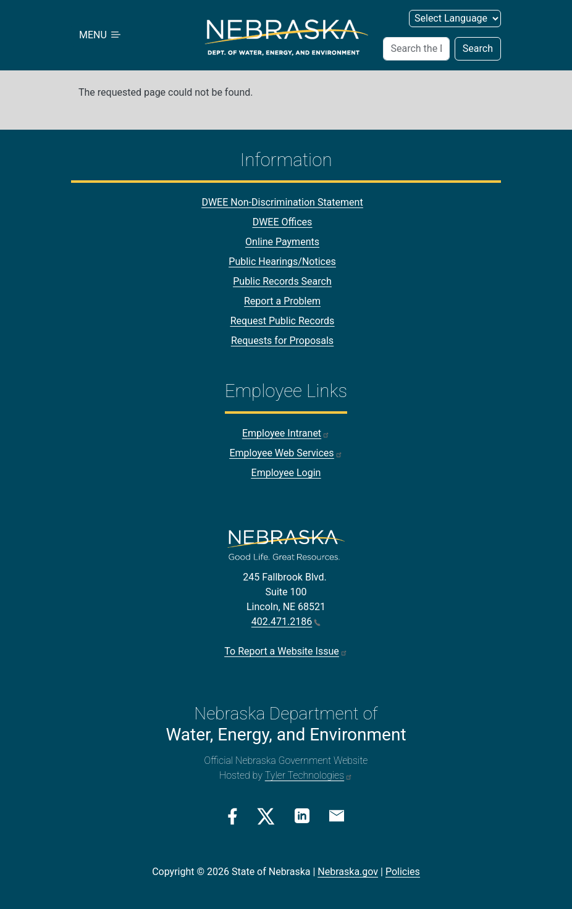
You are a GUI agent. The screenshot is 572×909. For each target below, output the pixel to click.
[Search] (416, 49)
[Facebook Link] (232, 816)
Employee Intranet (286, 433)
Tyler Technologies (309, 775)
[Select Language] (455, 18)
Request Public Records (282, 321)
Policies (402, 872)
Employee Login (286, 473)
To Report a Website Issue (285, 651)
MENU (100, 35)
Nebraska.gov (348, 872)
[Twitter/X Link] (266, 816)
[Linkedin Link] (302, 815)
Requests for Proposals (282, 340)
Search (478, 48)
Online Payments (282, 242)
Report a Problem (282, 301)
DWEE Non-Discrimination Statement (282, 202)
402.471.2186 (286, 621)
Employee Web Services (285, 453)
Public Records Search (282, 281)
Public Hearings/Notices (282, 261)
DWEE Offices (283, 222)
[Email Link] (336, 815)
